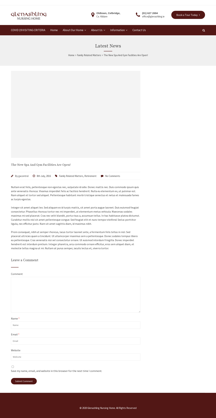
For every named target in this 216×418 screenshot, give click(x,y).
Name (15, 318)
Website (15, 350)
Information (117, 30)
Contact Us (139, 30)
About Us (96, 30)
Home (54, 30)
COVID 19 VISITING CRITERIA (28, 30)
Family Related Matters (71, 176)
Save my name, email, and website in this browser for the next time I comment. (56, 371)
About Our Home (73, 30)
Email (15, 334)
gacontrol (23, 176)
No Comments (112, 176)
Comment (17, 274)
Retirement (90, 176)
